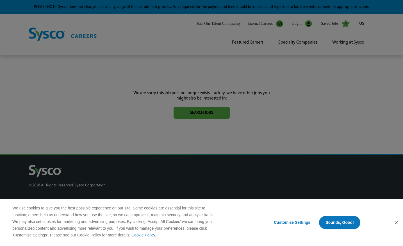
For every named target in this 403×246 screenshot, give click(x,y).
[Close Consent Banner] (396, 222)
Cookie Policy (143, 235)
